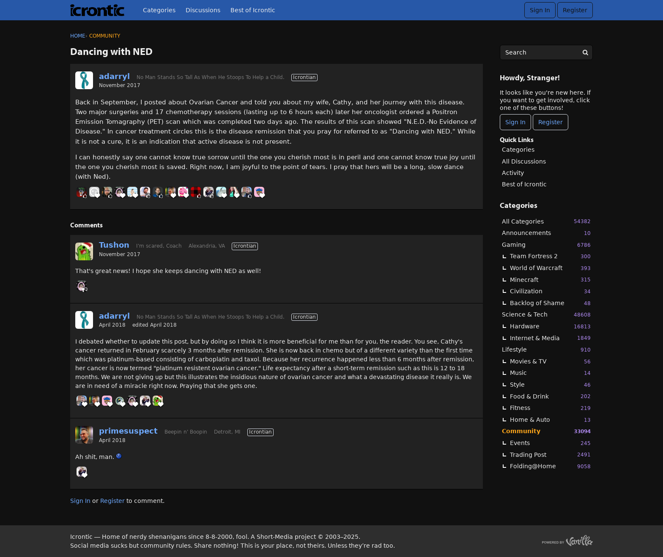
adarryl (114, 76)
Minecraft (550, 280)
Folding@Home (550, 466)
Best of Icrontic (252, 10)
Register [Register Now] (550, 122)
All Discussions (524, 161)
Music (550, 373)
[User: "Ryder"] (107, 192)
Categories (159, 10)
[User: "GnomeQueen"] (120, 192)
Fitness (550, 408)
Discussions (203, 10)
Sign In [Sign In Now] (515, 122)
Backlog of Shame (550, 303)
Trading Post (550, 455)
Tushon (114, 244)
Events (550, 443)
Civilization (550, 291)
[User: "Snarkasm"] (158, 192)
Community (546, 431)
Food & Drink (550, 396)
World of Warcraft (550, 268)
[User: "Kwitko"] (208, 192)
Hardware (550, 326)
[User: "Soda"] (183, 192)
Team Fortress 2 (550, 256)
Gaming (546, 245)
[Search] (585, 52)
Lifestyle (546, 350)
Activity (513, 172)
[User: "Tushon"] (84, 251)
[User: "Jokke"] (82, 192)
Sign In (540, 10)
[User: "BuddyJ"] (196, 192)
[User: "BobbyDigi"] (132, 192)
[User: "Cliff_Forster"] (94, 192)
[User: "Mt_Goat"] (221, 192)
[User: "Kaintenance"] (234, 192)
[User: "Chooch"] (259, 192)
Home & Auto (550, 420)
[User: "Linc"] (246, 192)
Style (550, 385)
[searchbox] (546, 52)
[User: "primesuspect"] (170, 192)
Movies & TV (550, 362)
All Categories (546, 221)
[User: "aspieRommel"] (120, 401)
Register (575, 10)
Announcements (546, 233)
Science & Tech (546, 315)
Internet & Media (550, 338)
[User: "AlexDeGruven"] (145, 192)
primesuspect (128, 430)
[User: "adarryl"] (84, 80)
